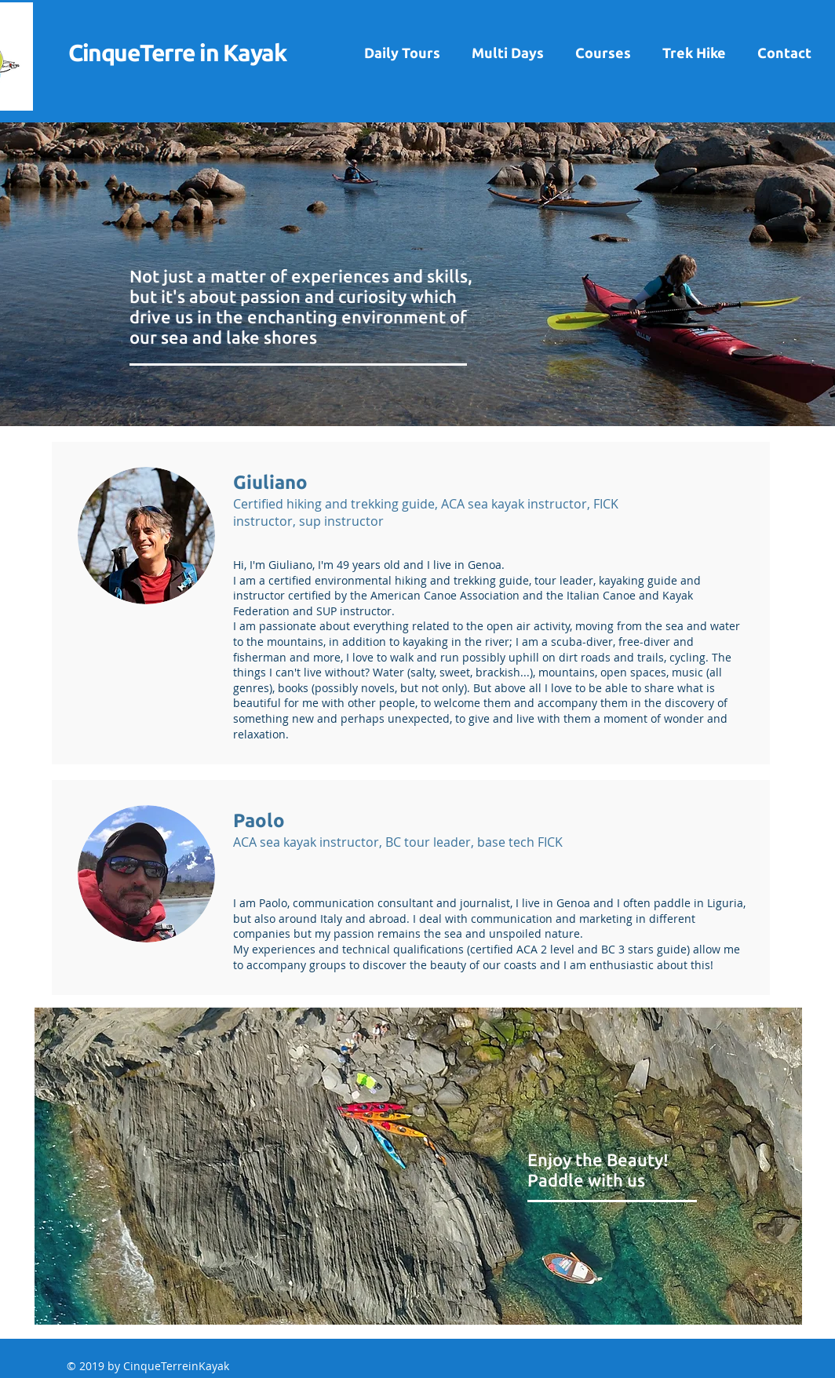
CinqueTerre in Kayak (177, 52)
